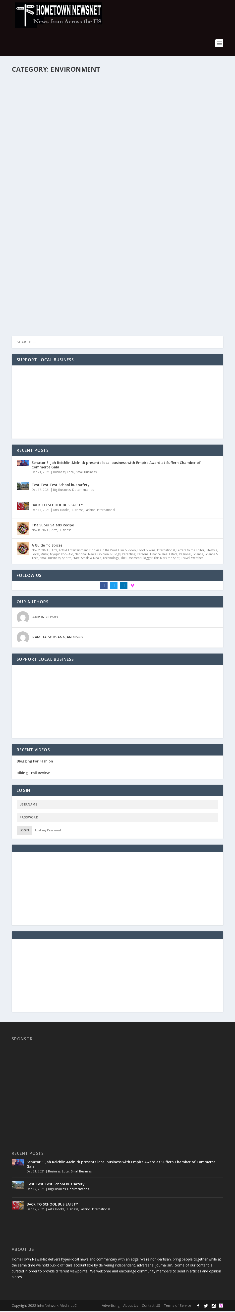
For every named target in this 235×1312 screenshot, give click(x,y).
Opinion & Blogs (108, 555)
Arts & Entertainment (73, 551)
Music (45, 555)
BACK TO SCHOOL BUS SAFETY (57, 505)
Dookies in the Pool (103, 551)
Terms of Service (177, 1306)
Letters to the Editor (190, 551)
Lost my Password (48, 831)
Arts (56, 510)
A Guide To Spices (47, 545)
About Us (130, 1306)
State (76, 558)
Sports (66, 558)
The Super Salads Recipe (53, 525)
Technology (111, 558)
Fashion (90, 510)
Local (70, 473)
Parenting (128, 555)
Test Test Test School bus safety (61, 485)
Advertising (110, 1306)
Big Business (62, 490)
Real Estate (169, 555)
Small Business (86, 473)
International (106, 510)
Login (24, 831)
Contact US (151, 1306)
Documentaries (83, 490)
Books (64, 510)
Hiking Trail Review (33, 773)
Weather (197, 558)
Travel (185, 558)
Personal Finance (149, 555)
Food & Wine (146, 551)
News (92, 555)
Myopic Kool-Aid (61, 555)
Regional (185, 555)
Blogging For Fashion (35, 761)
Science (198, 555)
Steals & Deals (91, 558)
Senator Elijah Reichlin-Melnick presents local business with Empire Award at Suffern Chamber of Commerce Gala (116, 465)
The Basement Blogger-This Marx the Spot (149, 558)
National (81, 555)
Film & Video (127, 551)
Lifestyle (211, 551)
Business (59, 473)
